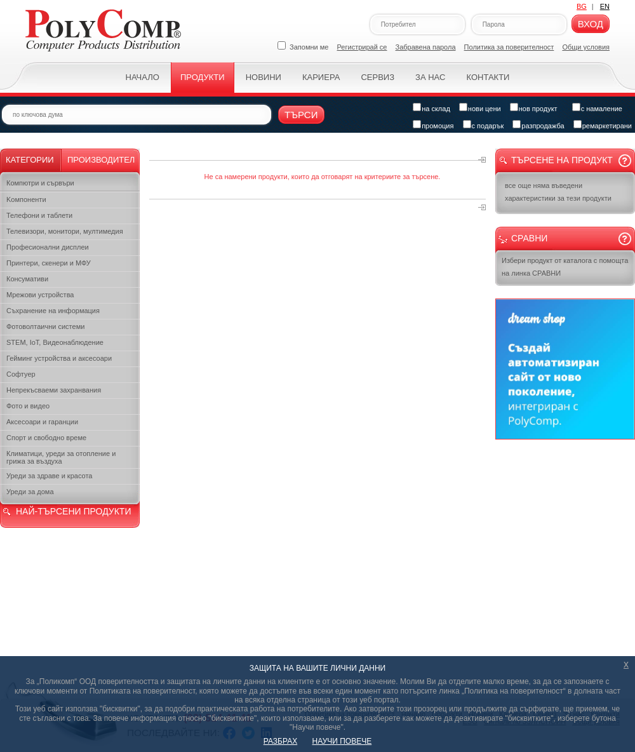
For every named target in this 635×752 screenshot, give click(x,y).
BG (582, 6)
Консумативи (27, 279)
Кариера (321, 77)
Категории (30, 159)
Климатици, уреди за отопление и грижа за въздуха (61, 457)
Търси (301, 114)
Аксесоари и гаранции (42, 422)
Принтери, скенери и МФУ (48, 263)
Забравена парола (426, 47)
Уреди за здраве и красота (49, 476)
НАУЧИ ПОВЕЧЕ (342, 741)
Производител (101, 159)
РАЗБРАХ (280, 741)
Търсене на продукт (562, 160)
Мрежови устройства (40, 295)
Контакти (487, 77)
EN (605, 6)
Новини (263, 77)
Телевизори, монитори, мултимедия (64, 231)
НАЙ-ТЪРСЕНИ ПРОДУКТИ (73, 511)
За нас (430, 77)
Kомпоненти (26, 199)
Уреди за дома (30, 491)
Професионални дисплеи (47, 247)
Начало (142, 77)
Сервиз (377, 77)
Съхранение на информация (53, 310)
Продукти (202, 77)
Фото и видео (28, 406)
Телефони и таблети (39, 215)
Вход (590, 23)
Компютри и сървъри (40, 183)
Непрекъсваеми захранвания (53, 390)
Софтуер (21, 374)
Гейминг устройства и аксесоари (59, 358)
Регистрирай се (362, 47)
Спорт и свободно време (46, 437)
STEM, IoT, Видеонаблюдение (55, 342)
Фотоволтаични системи (45, 326)
